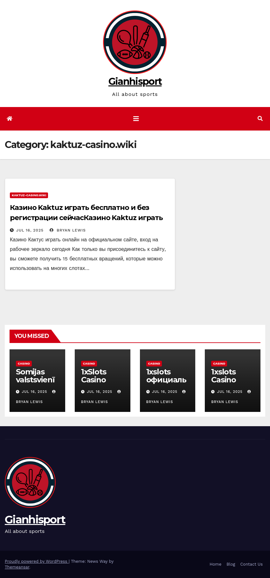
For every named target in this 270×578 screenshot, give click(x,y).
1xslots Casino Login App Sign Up (230, 383)
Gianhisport (135, 81)
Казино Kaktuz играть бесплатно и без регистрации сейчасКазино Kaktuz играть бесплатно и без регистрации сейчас (86, 217)
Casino (24, 363)
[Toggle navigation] (136, 119)
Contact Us (251, 564)
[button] (260, 119)
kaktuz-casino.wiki (29, 195)
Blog (230, 564)
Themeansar (17, 567)
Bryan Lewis (68, 230)
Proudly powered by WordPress (37, 561)
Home (215, 564)
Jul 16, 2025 (30, 230)
